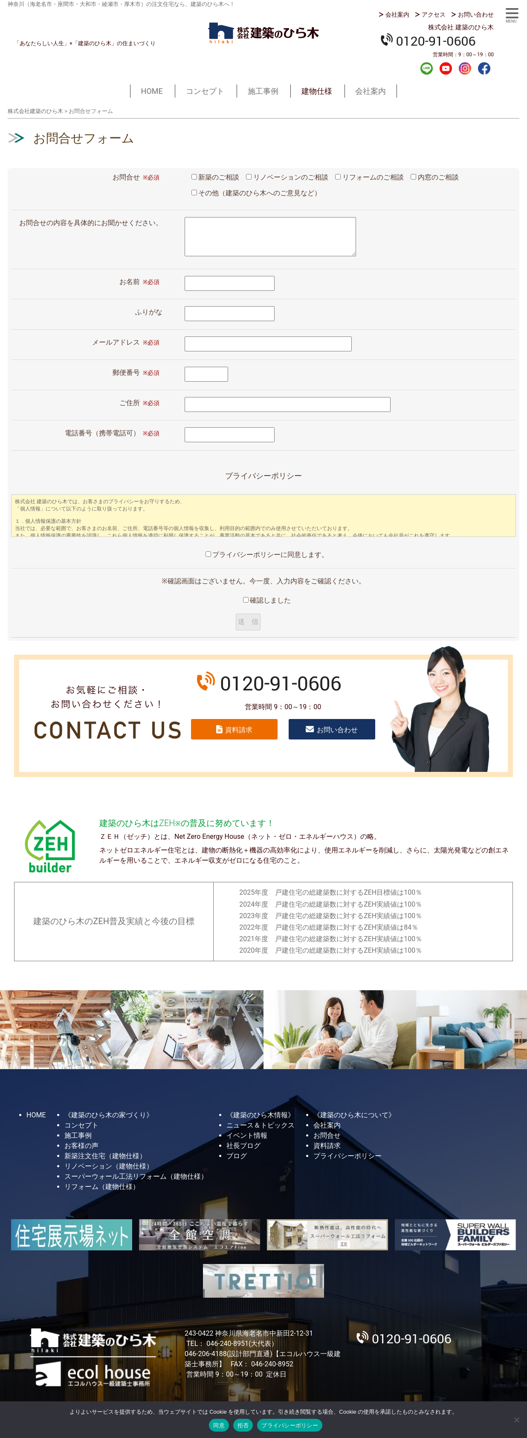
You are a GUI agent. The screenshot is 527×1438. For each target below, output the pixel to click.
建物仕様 (316, 91)
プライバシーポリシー (347, 1156)
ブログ (236, 1156)
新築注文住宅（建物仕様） (105, 1156)
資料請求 (238, 730)
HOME (152, 91)
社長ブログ (243, 1146)
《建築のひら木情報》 (260, 1115)
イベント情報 (246, 1135)
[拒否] (516, 1419)
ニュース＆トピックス (260, 1125)
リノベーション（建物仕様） (108, 1166)
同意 (219, 1425)
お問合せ (327, 1135)
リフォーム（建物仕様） (101, 1187)
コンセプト (205, 91)
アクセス (434, 14)
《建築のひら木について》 (354, 1115)
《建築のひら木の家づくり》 (108, 1115)
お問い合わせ (476, 14)
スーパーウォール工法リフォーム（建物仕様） (136, 1176)
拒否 (243, 1425)
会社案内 (397, 14)
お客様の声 (81, 1146)
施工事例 (263, 91)
